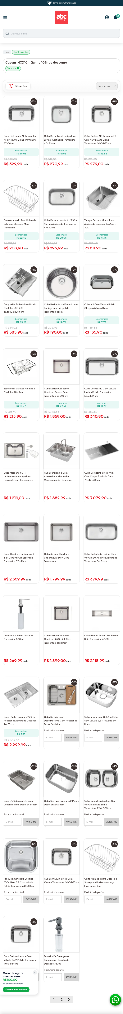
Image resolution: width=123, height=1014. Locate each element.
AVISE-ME (71, 737)
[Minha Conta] (107, 17)
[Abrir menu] (5, 17)
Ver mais (13, 68)
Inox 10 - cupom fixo (21, 52)
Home (7, 52)
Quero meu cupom (16, 989)
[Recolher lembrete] (35, 972)
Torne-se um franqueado (61, 3)
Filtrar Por (18, 86)
